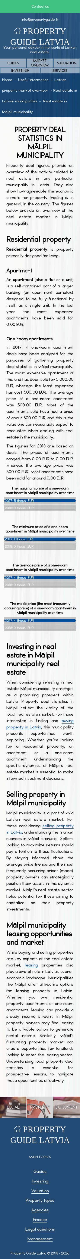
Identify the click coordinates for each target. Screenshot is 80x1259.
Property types (40, 1200)
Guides (13, 63)
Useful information (33, 79)
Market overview (40, 63)
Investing (20, 70)
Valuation (66, 63)
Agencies (40, 1210)
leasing (31, 965)
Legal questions (40, 1229)
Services (60, 70)
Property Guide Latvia (28, 1253)
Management (40, 1238)
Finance (40, 1219)
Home (7, 79)
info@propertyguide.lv (40, 19)
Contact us (40, 6)
